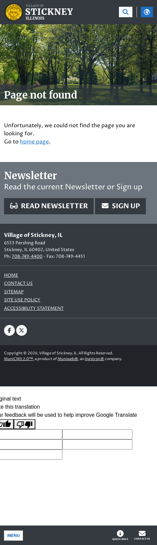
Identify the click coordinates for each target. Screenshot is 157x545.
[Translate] (147, 12)
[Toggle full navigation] (13, 535)
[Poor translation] (24, 424)
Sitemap (14, 292)
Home (11, 275)
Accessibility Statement (34, 308)
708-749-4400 (27, 256)
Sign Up (120, 206)
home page (34, 141)
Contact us (18, 284)
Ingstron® (94, 358)
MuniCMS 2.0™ (18, 358)
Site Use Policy (22, 300)
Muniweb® (68, 358)
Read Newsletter (49, 206)
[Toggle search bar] (125, 12)
